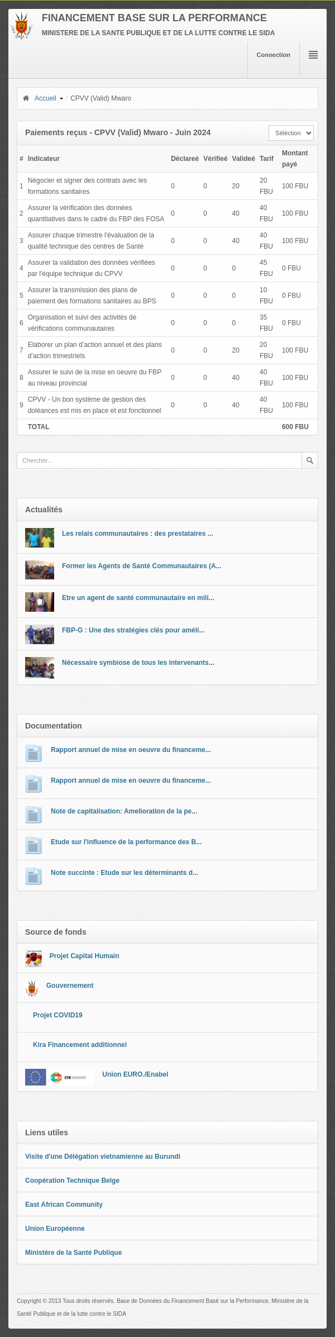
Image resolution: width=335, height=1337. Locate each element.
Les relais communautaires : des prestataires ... (137, 533)
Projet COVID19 (58, 1015)
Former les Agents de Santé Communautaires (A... (142, 566)
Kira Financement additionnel (80, 1045)
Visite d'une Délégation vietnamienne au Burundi (102, 1156)
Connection (274, 54)
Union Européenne (55, 1229)
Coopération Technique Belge (72, 1180)
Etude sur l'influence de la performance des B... (126, 842)
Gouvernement (70, 985)
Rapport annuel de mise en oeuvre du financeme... (131, 750)
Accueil (39, 98)
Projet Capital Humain (84, 956)
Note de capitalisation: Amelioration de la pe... (124, 811)
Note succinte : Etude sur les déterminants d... (124, 873)
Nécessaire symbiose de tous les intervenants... (138, 663)
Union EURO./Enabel (135, 1074)
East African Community (64, 1204)
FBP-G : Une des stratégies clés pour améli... (133, 630)
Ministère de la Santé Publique (73, 1253)
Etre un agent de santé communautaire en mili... (138, 598)
